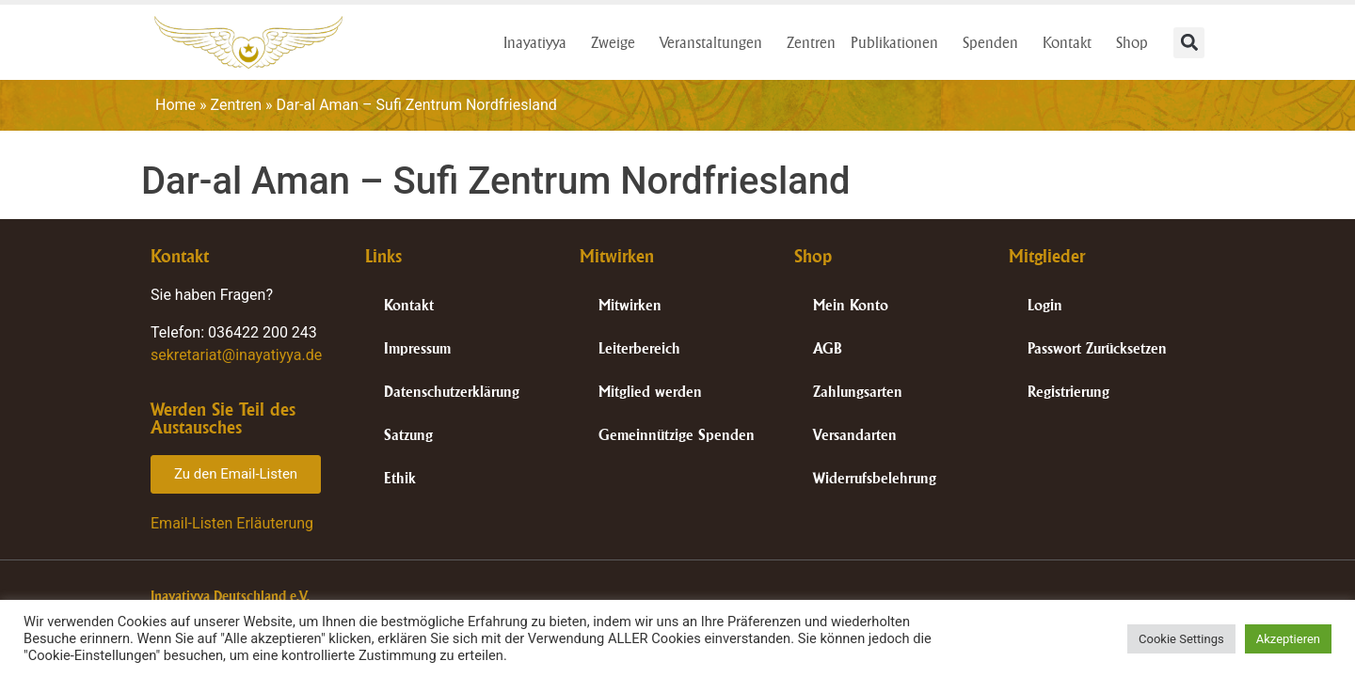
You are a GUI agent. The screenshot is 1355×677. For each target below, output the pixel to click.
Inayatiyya (539, 42)
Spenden (995, 42)
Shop (1136, 42)
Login (1045, 305)
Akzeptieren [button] (1288, 639)
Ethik (400, 478)
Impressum (417, 348)
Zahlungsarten (857, 392)
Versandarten (855, 435)
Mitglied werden (650, 392)
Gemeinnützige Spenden (676, 435)
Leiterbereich (639, 348)
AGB (827, 348)
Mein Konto (850, 305)
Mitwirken (630, 305)
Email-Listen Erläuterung (232, 523)
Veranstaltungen (716, 42)
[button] (1188, 42)
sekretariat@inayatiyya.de (236, 355)
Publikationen (899, 42)
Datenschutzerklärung (451, 392)
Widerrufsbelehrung (874, 478)
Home (175, 105)
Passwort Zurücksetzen (1097, 348)
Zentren (811, 42)
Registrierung (1068, 392)
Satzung (408, 435)
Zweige (618, 42)
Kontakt (1072, 42)
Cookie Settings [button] (1181, 639)
